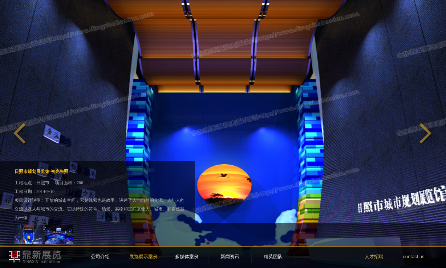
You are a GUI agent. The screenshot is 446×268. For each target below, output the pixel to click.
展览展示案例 (143, 256)
